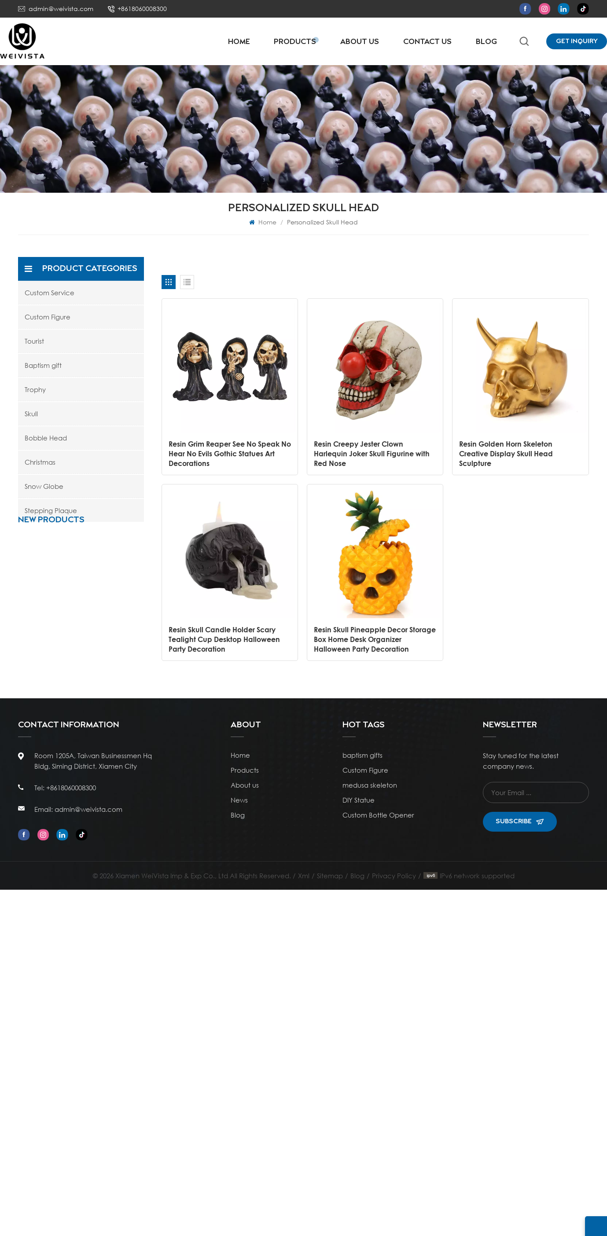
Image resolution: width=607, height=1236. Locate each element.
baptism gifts (362, 1101)
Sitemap (330, 1222)
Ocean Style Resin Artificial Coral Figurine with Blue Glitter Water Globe (101, 632)
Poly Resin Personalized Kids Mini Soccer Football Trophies (102, 803)
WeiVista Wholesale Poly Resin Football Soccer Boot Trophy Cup (101, 746)
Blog (486, 42)
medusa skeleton (369, 1131)
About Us (359, 42)
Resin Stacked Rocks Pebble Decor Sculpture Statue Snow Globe (102, 575)
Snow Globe (44, 486)
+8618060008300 (142, 8)
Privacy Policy (394, 1222)
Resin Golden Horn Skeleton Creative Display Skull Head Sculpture (506, 453)
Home (239, 42)
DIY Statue (358, 1146)
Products (295, 42)
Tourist (34, 341)
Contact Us (427, 42)
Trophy (35, 389)
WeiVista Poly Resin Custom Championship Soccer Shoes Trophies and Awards (104, 917)
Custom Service (49, 292)
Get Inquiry (577, 41)
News (239, 1146)
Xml (303, 1222)
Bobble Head (46, 437)
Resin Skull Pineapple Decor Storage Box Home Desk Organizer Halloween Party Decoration (375, 639)
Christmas (40, 462)
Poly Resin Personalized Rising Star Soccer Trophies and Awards (102, 860)
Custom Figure (47, 316)
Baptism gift (43, 365)
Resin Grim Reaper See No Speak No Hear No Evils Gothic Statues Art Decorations (230, 453)
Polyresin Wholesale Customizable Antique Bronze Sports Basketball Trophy (101, 689)
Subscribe (520, 1168)
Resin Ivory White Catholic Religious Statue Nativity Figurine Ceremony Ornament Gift (101, 975)
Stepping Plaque (51, 510)
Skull (31, 413)
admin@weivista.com (61, 8)
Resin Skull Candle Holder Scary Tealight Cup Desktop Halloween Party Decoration (224, 639)
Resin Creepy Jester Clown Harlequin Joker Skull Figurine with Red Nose (372, 453)
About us (245, 1131)
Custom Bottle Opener (378, 1161)
